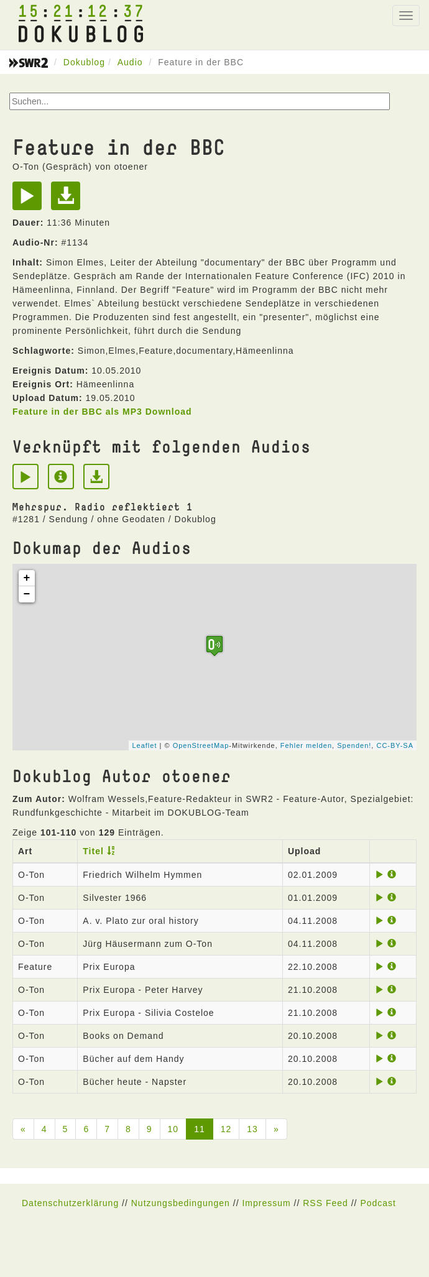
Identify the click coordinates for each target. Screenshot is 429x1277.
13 (252, 1129)
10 (173, 1129)
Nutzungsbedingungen (180, 1203)
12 (226, 1129)
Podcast (378, 1203)
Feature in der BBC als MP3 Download (102, 412)
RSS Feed (325, 1203)
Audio (130, 62)
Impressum (266, 1203)
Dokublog (84, 62)
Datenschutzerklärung (70, 1203)
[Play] (30, 200)
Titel (93, 851)
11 (199, 1129)
